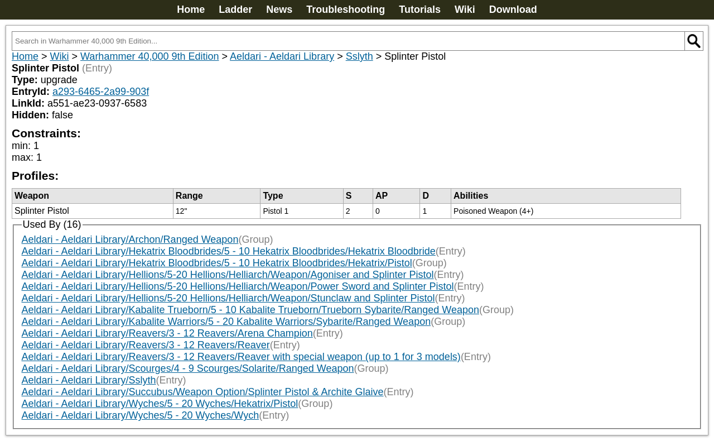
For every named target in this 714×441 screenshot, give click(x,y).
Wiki (465, 9)
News (279, 9)
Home (191, 9)
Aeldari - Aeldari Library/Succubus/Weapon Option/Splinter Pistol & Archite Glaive (203, 391)
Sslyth (359, 56)
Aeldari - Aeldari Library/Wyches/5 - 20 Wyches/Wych (140, 415)
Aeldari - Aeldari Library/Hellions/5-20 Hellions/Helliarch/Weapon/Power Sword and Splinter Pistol (238, 286)
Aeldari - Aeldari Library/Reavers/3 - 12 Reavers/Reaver (146, 345)
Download (513, 9)
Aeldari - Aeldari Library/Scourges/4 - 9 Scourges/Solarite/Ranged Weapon (188, 368)
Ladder (235, 9)
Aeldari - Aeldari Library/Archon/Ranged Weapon (130, 239)
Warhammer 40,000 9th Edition (149, 56)
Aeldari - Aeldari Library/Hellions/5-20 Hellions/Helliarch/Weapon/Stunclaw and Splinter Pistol (228, 298)
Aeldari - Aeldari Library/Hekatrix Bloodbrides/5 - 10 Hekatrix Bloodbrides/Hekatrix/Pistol (217, 263)
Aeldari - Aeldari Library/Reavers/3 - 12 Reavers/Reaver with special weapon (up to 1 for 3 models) (241, 356)
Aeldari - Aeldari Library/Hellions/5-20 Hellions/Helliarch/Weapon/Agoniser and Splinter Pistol (228, 274)
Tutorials (420, 9)
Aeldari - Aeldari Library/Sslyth (89, 380)
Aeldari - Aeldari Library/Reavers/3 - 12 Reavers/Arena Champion (167, 333)
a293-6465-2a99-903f (100, 91)
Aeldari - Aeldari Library (282, 56)
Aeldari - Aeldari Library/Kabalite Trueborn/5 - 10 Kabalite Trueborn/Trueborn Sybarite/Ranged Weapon (250, 309)
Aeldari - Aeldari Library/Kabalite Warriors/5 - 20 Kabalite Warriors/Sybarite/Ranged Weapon (226, 321)
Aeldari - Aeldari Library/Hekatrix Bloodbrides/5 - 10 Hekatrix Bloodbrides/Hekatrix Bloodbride (229, 251)
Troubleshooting (345, 9)
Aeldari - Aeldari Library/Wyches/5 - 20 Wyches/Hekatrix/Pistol (160, 403)
